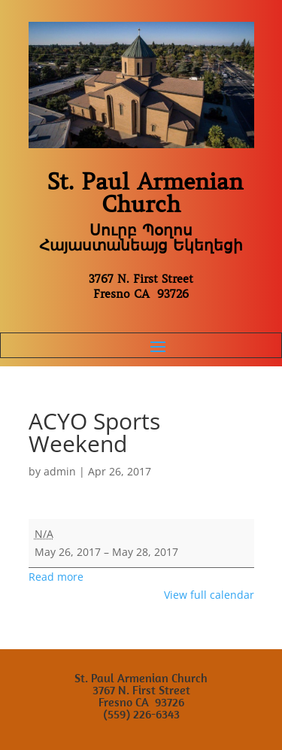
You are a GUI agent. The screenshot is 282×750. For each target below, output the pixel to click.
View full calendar (209, 595)
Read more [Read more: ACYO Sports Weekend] (56, 576)
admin (60, 471)
